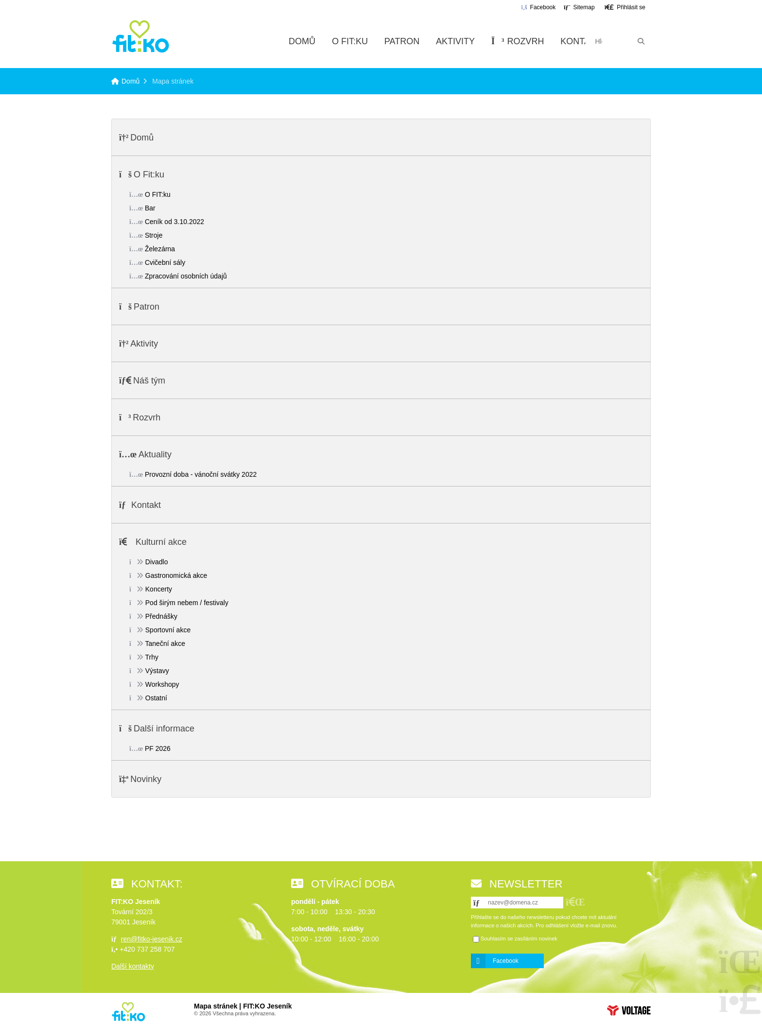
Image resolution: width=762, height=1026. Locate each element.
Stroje (154, 235)
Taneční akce (165, 643)
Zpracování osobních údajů (186, 276)
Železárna (160, 249)
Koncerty (158, 589)
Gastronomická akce (176, 575)
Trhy (151, 657)
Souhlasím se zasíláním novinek (519, 938)
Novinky (145, 779)
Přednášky (161, 616)
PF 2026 (158, 748)
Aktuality (155, 454)
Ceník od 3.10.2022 (174, 222)
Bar (150, 208)
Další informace (164, 728)
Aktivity (455, 41)
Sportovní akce (167, 630)
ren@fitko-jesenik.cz (151, 939)
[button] (625, 7)
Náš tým (149, 380)
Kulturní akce (161, 542)
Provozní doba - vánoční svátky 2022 (201, 474)
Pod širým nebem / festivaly (186, 603)
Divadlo (156, 562)
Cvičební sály (165, 262)
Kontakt (580, 41)
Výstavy (157, 671)
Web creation (629, 1010)
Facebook (506, 960)
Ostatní (156, 698)
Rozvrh (517, 41)
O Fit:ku (350, 41)
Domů (140, 36)
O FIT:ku (158, 194)
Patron (401, 41)
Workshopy (162, 684)
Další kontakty (132, 966)
